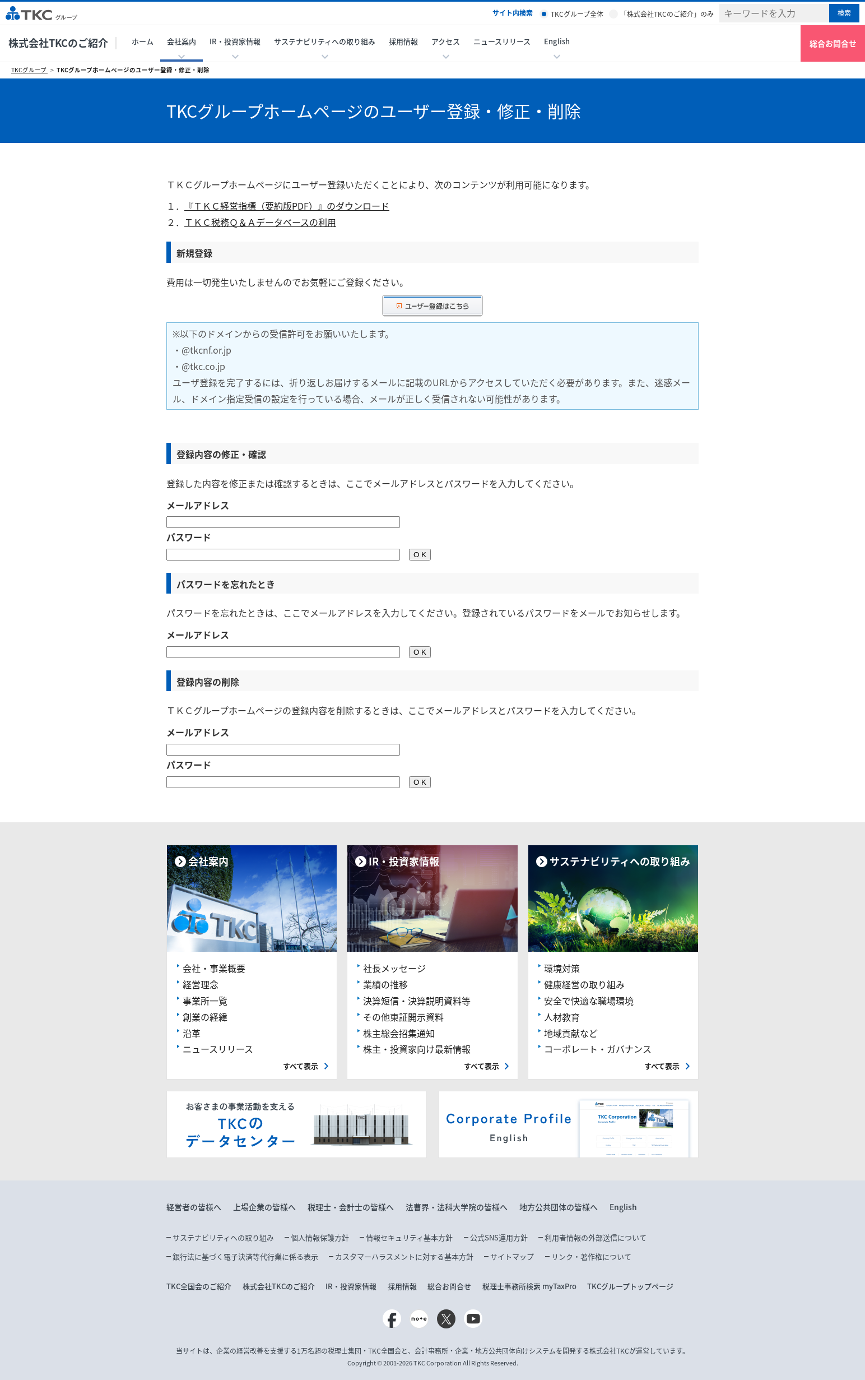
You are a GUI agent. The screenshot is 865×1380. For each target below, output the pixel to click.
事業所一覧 (205, 1000)
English (623, 1206)
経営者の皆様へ (193, 1206)
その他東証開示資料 (403, 1017)
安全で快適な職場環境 (589, 1000)
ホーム (143, 41)
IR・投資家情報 (350, 1286)
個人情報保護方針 (320, 1237)
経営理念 (200, 984)
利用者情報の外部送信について (596, 1237)
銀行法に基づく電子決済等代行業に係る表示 (245, 1256)
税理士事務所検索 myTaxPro (529, 1286)
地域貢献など (571, 1033)
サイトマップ (512, 1256)
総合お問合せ (833, 43)
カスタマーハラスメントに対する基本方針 (404, 1256)
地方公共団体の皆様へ (558, 1206)
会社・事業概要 (214, 968)
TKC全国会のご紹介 (198, 1286)
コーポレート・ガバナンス (598, 1048)
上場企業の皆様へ (264, 1206)
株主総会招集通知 (399, 1033)
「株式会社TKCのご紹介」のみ (667, 14)
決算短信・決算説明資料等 (417, 1000)
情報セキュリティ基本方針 (409, 1237)
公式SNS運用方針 (499, 1237)
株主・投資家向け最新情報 (417, 1048)
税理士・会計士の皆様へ (351, 1206)
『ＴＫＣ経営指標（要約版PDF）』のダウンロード (286, 205)
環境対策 (562, 968)
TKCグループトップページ (630, 1286)
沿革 (192, 1033)
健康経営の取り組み (584, 984)
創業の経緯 (205, 1017)
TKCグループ (29, 70)
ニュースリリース (502, 41)
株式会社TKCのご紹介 (58, 42)
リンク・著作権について (591, 1256)
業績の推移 (385, 984)
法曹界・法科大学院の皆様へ (457, 1206)
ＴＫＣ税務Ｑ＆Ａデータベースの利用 (260, 222)
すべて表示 (300, 1066)
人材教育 (562, 1017)
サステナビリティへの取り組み (223, 1237)
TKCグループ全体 (577, 14)
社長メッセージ (394, 968)
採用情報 (403, 41)
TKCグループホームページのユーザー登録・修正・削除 (133, 70)
